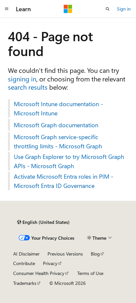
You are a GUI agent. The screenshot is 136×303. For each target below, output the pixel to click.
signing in (22, 78)
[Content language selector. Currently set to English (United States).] (43, 222)
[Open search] (107, 9)
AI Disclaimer (26, 254)
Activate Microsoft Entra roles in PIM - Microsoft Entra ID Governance (63, 181)
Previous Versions (65, 254)
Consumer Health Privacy (38, 273)
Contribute (24, 263)
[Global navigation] (6, 9)
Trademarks (24, 283)
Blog (95, 254)
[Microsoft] (68, 9)
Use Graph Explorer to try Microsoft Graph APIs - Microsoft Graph (69, 161)
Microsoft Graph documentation (56, 125)
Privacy (50, 263)
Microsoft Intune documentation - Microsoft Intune (58, 108)
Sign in (124, 9)
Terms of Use (90, 273)
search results (28, 86)
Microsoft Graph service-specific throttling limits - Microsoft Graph (58, 141)
